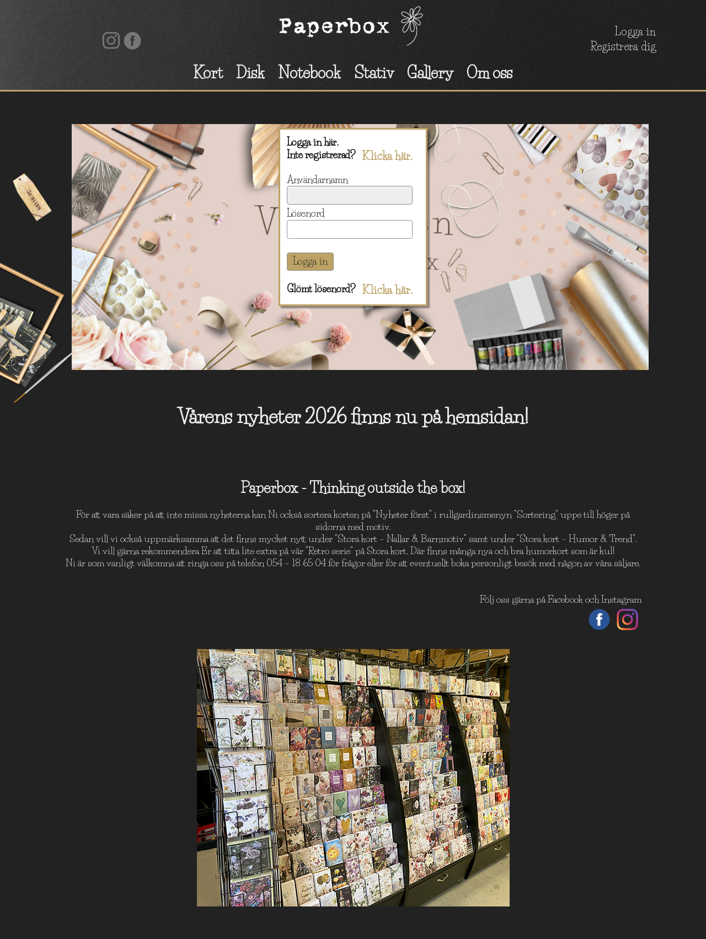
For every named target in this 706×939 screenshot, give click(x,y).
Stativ (374, 72)
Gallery (430, 72)
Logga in (635, 31)
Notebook (309, 72)
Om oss (489, 72)
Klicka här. (387, 156)
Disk (250, 72)
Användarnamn (317, 180)
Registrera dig (623, 46)
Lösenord (306, 213)
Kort (208, 72)
